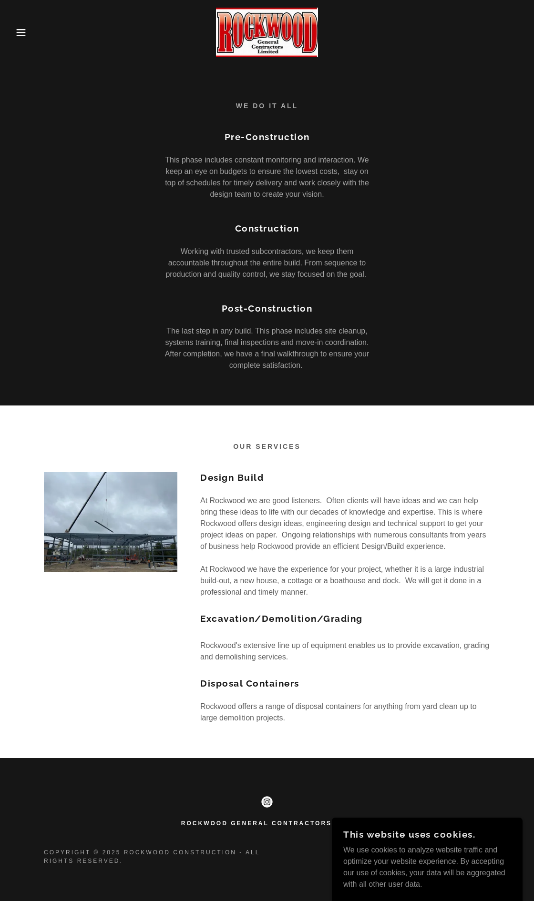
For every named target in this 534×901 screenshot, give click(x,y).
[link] (267, 32)
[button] (26, 32)
